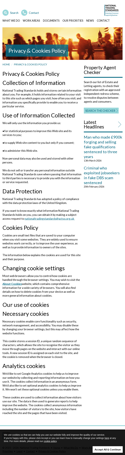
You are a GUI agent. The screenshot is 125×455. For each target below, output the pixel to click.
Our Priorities (72, 20)
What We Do (11, 20)
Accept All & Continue (108, 449)
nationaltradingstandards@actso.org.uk (50, 218)
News (90, 20)
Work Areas (31, 20)
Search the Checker (100, 110)
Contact (30, 12)
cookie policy (50, 441)
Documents (51, 20)
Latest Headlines (94, 124)
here (106, 438)
